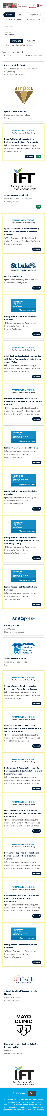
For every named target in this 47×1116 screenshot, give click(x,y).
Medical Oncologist (13, 276)
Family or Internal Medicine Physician (21, 447)
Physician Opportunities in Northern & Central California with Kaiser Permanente (21, 898)
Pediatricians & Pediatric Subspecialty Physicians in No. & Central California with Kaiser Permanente (23, 771)
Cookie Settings (19, 1093)
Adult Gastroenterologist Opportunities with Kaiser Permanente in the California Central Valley (22, 359)
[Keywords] (23, 26)
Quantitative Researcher (15, 111)
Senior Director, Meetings (15, 658)
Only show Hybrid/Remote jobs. (19, 45)
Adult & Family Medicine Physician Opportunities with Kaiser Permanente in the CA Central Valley (22, 728)
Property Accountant (13, 625)
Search (9, 14)
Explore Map (35, 14)
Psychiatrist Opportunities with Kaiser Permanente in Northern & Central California (21, 856)
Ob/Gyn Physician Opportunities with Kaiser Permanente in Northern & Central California (23, 401)
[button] (31, 41)
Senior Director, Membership (17, 195)
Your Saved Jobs (34, 19)
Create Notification (34, 55)
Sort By (7, 55)
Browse (21, 14)
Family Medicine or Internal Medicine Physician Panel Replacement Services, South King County (22, 540)
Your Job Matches (13, 19)
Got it (32, 1093)
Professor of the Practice (16, 65)
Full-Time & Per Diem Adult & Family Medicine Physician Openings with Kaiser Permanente (22, 813)
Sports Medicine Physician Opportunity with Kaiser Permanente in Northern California (21, 231)
